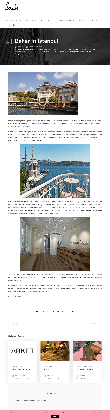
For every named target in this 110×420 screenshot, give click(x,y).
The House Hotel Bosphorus (67, 51)
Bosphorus (38, 49)
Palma (47, 369)
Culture (74, 49)
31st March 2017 (19, 366)
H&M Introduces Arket (21, 369)
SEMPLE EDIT (53, 20)
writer (88, 51)
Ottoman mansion (49, 51)
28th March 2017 (51, 366)
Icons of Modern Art (85, 369)
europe (81, 49)
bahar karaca (27, 49)
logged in (27, 400)
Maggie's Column (35, 47)
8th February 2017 (84, 366)
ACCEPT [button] (55, 416)
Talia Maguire (20, 375)
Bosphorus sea (64, 49)
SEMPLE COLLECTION (34, 20)
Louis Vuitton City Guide (31, 51)
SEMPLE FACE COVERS (13, 20)
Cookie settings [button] (98, 413)
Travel (50, 378)
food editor (89, 49)
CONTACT (95, 20)
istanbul (18, 51)
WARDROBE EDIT (69, 20)
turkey (82, 51)
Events (82, 378)
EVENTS (85, 20)
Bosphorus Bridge (50, 49)
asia (19, 49)
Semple (20, 47)
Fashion (18, 378)
